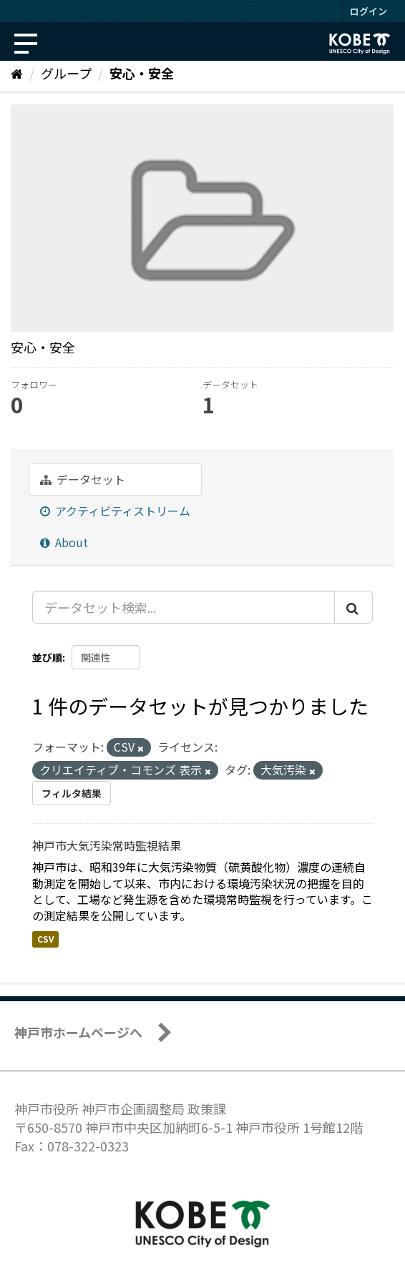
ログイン (368, 11)
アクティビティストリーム (115, 510)
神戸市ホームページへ (78, 1032)
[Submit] (353, 607)
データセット (82, 479)
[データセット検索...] (183, 607)
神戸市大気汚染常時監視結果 (106, 845)
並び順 (47, 657)
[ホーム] (17, 73)
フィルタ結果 (72, 793)
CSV (45, 939)
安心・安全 (141, 73)
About (64, 542)
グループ (66, 73)
